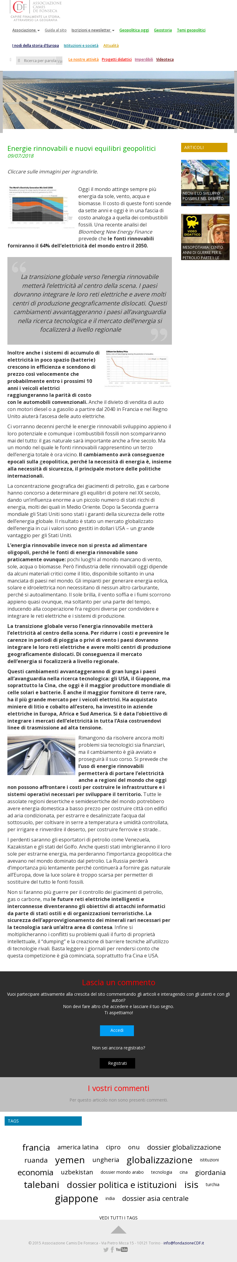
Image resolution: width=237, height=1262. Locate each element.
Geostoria (163, 30)
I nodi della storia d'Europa (35, 45)
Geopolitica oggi (134, 30)
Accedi (116, 1030)
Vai (59, 61)
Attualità (111, 45)
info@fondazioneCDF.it (184, 1243)
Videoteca (165, 59)
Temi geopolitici (191, 30)
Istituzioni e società (81, 45)
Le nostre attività (84, 59)
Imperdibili (144, 59)
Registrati (117, 1063)
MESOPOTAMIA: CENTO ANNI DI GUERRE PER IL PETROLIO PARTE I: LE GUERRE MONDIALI (203, 255)
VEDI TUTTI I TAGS (118, 1218)
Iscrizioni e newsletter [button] (93, 30)
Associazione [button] (26, 30)
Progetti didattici (117, 59)
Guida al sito (56, 30)
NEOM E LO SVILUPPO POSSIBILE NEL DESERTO (203, 196)
